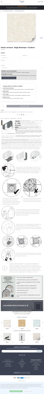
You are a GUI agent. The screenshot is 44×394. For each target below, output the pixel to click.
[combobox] (22, 4)
